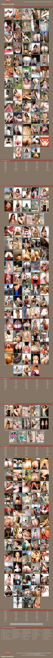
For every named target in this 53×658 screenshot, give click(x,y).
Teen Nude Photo (47, 632)
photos (37, 167)
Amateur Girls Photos (6, 630)
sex (47, 168)
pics (47, 167)
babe (5, 163)
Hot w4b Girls (35, 629)
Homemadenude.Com (27, 632)
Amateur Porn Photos (37, 630)
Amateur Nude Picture (17, 629)
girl (37, 164)
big (26, 163)
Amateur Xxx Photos (26, 629)
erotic (26, 164)
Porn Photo (36, 632)
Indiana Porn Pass (16, 634)
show (16, 170)
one (16, 167)
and (16, 161)
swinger (26, 170)
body (47, 163)
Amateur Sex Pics (16, 630)
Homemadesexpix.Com (7, 632)
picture (5, 168)
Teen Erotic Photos (37, 634)
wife (37, 170)
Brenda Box (25, 634)
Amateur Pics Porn (47, 629)
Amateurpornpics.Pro (48, 636)
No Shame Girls (16, 632)
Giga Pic (35, 637)
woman (47, 170)
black (37, 163)
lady (37, 166)
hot (16, 166)
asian (37, 161)
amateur (5, 161)
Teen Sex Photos (6, 636)
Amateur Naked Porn (27, 636)
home (5, 166)
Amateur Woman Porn (48, 633)
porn (26, 168)
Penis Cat (4, 633)
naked (47, 166)
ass (47, 161)
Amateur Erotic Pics (26, 630)
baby (16, 163)
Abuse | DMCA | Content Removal (40, 655)
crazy (16, 164)
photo (26, 167)
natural (5, 167)
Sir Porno (35, 636)
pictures (16, 168)
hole (47, 164)
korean (26, 166)
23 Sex (3, 629)
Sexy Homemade (6, 637)
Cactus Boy (46, 637)
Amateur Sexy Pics (47, 630)
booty (5, 164)
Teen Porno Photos (26, 633)
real (37, 168)
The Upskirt (36, 633)
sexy (5, 170)
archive (26, 161)
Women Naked (15, 637)
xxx (5, 171)
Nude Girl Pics (46, 634)
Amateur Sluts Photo (17, 633)
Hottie (24, 637)
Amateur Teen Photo (6, 634)
